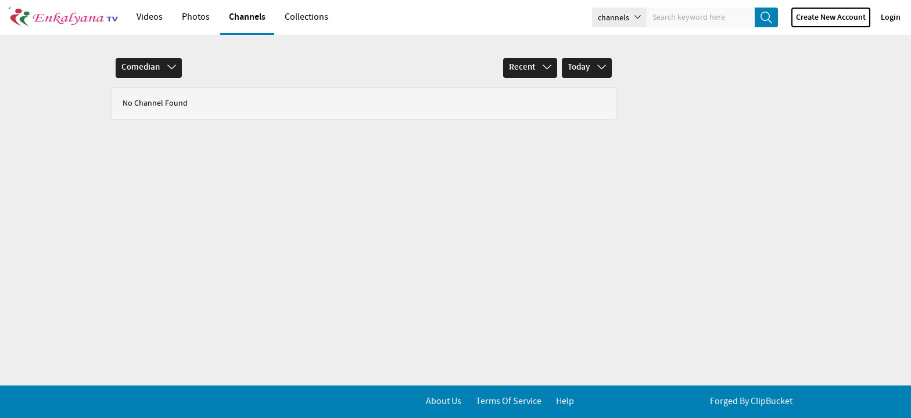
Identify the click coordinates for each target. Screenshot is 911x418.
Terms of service (508, 401)
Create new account (831, 17)
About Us (443, 401)
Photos (196, 17)
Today (587, 67)
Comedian (148, 67)
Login (891, 17)
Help (565, 401)
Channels (247, 17)
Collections (306, 17)
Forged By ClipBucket (751, 401)
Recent (530, 67)
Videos (150, 17)
